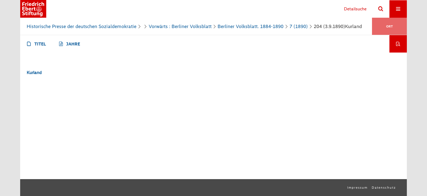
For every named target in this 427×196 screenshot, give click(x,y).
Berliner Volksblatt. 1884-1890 (250, 26)
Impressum (357, 187)
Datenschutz (384, 187)
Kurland (34, 72)
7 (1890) (298, 26)
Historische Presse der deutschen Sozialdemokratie (81, 26)
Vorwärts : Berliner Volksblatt (180, 26)
